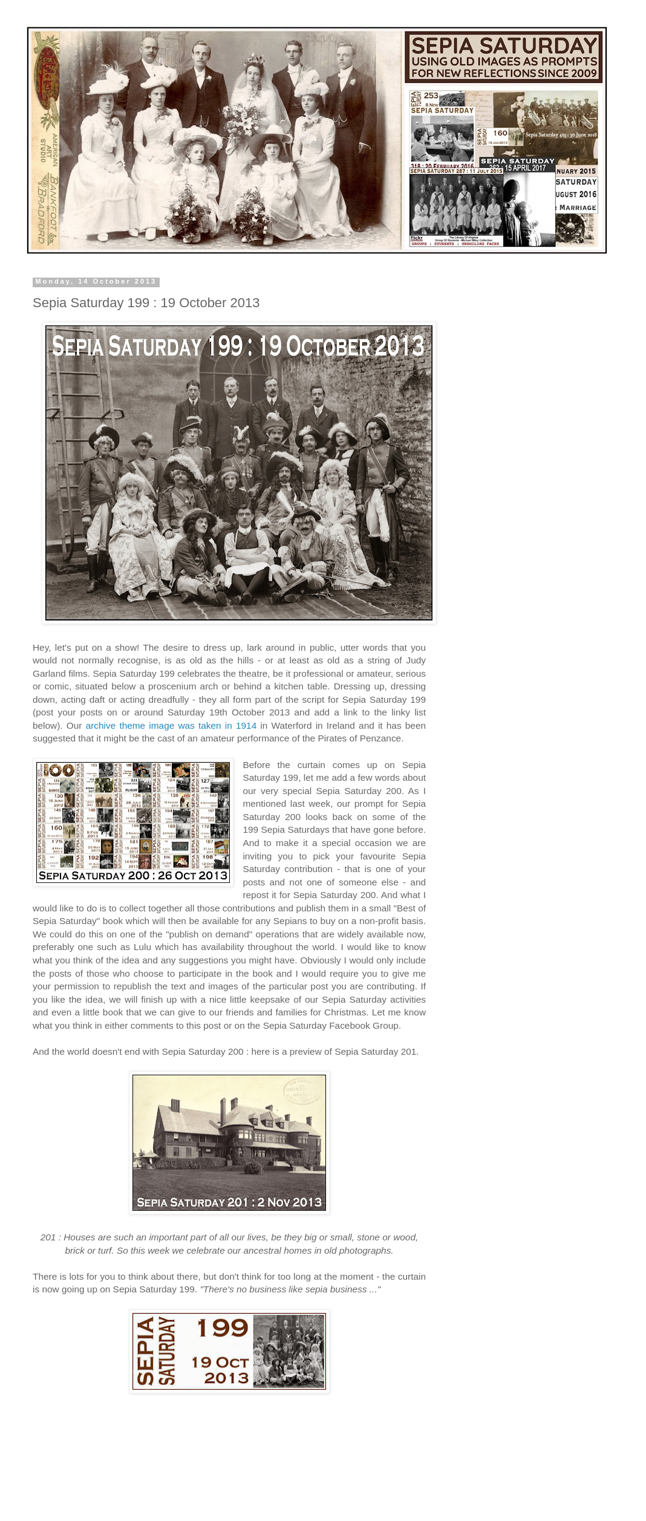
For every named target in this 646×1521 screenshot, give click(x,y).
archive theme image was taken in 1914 (171, 725)
